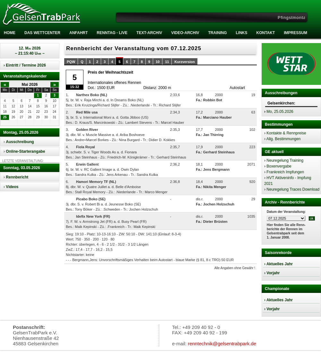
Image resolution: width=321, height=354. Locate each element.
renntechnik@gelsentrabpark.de (222, 343)
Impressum (295, 33)
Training (217, 33)
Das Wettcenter (42, 33)
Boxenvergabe (278, 166)
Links (241, 33)
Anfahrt (78, 33)
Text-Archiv (149, 33)
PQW (71, 62)
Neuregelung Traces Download (292, 189)
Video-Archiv (185, 33)
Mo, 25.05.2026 (279, 111)
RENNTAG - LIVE (112, 33)
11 (167, 62)
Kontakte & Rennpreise (286, 133)
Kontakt (265, 33)
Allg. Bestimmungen (283, 139)
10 (158, 62)
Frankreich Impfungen (285, 172)
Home (9, 33)
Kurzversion (184, 62)
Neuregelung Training (284, 160)
